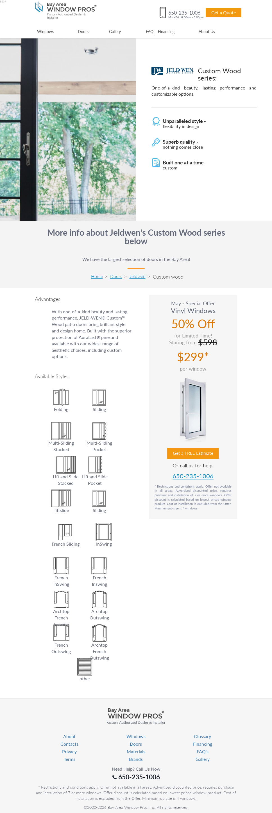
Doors (83, 31)
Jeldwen (138, 276)
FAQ (149, 31)
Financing (166, 31)
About (69, 736)
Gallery (115, 31)
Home (97, 276)
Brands (136, 759)
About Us (207, 31)
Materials (136, 751)
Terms (69, 759)
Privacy (69, 751)
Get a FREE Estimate (193, 453)
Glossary (202, 736)
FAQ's (202, 751)
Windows (45, 31)
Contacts (69, 744)
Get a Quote (223, 12)
